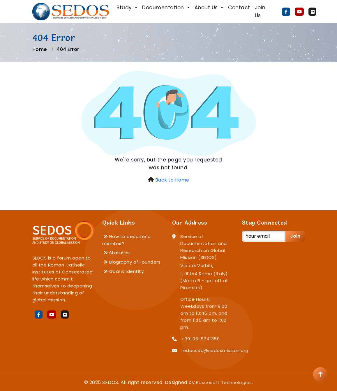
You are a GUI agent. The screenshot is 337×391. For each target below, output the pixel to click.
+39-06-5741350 (200, 339)
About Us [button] (207, 7)
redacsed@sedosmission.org (214, 350)
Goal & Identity (123, 271)
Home (39, 49)
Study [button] (125, 7)
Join (295, 236)
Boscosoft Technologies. (224, 382)
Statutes (116, 253)
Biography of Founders (132, 262)
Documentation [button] (164, 7)
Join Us (260, 11)
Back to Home (172, 180)
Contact (239, 7)
